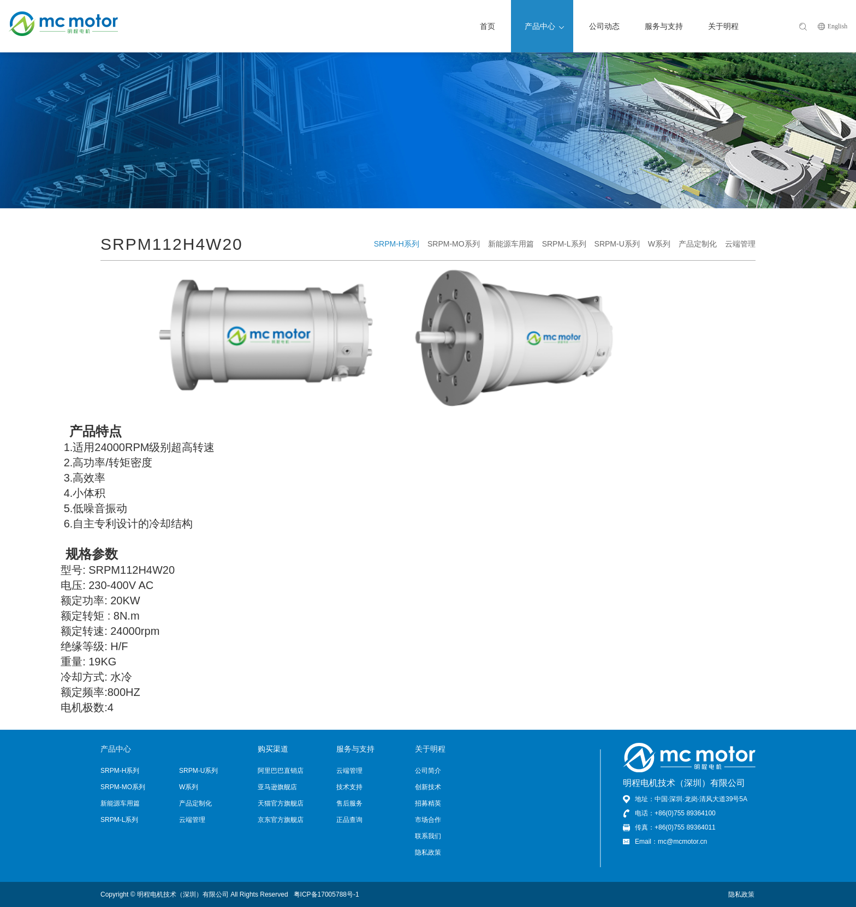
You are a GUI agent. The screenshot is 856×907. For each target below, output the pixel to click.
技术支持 (349, 787)
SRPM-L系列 (564, 243)
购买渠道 (273, 748)
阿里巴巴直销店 (281, 770)
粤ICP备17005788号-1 (326, 894)
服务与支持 (664, 26)
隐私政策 (428, 852)
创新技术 (428, 787)
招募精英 (428, 803)
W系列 (659, 243)
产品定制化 (698, 243)
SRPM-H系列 (396, 243)
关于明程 (723, 26)
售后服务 (349, 803)
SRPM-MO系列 (453, 243)
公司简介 (428, 770)
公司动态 (604, 26)
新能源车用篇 (511, 243)
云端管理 (740, 243)
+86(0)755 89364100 (685, 813)
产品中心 (544, 26)
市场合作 (428, 820)
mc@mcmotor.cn (682, 841)
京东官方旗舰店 (281, 820)
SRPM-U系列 (617, 243)
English (838, 26)
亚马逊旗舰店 (277, 787)
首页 (487, 26)
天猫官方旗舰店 (281, 803)
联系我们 (428, 836)
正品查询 (349, 820)
